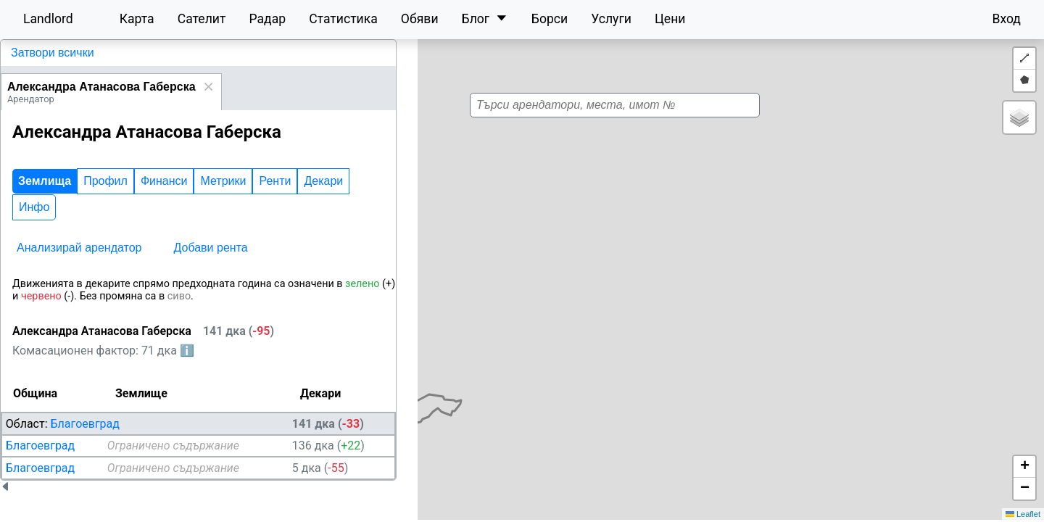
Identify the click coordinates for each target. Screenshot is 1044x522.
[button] (667, 240)
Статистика (343, 19)
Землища (44, 181)
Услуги (611, 19)
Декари (323, 181)
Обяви (420, 19)
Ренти (275, 181)
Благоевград (85, 424)
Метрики (223, 181)
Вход (1006, 19)
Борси (549, 19)
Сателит (202, 19)
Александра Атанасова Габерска (101, 86)
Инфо (34, 207)
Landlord (48, 19)
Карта (137, 19)
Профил (105, 181)
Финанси (164, 181)
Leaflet (1023, 514)
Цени (670, 19)
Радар (267, 19)
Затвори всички (52, 52)
